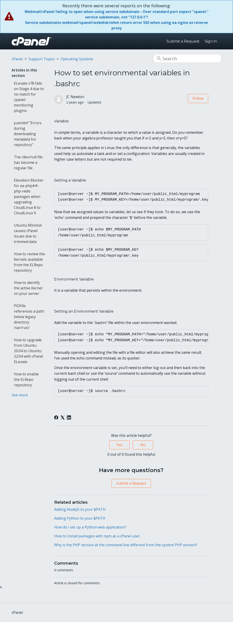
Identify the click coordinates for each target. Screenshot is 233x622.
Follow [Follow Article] (197, 98)
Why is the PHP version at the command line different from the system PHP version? (125, 544)
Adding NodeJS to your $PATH (80, 509)
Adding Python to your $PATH (79, 518)
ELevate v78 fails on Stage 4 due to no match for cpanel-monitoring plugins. (29, 97)
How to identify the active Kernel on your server (28, 288)
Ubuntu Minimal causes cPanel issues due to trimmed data (28, 233)
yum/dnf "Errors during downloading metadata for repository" (27, 133)
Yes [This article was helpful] (119, 444)
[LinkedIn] (69, 417)
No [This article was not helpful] (143, 444)
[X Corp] (63, 417)
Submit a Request (183, 41)
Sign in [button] (211, 41)
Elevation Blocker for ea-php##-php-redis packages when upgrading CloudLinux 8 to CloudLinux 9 (28, 196)
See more (20, 394)
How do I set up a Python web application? (90, 527)
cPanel (17, 58)
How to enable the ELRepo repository (26, 379)
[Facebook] (56, 417)
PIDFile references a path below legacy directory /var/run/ (29, 316)
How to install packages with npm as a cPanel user (97, 536)
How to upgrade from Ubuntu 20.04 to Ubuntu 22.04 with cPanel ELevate (28, 350)
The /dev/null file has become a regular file (28, 162)
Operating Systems (77, 58)
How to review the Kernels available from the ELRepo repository (29, 262)
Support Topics (41, 58)
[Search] (187, 58)
